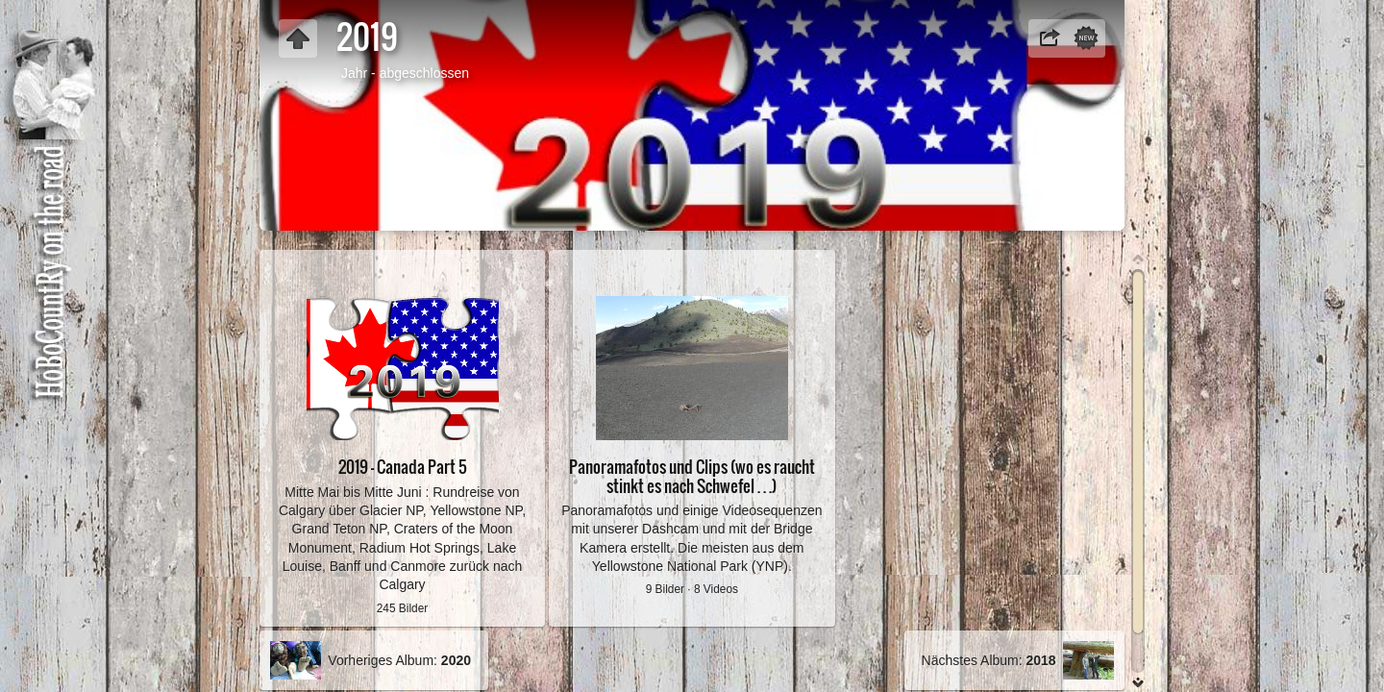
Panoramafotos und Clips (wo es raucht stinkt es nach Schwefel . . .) (692, 476)
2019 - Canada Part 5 (402, 467)
